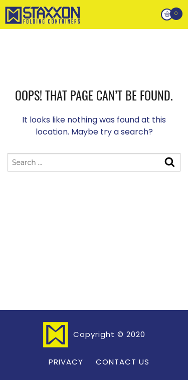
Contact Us (122, 361)
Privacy (66, 361)
